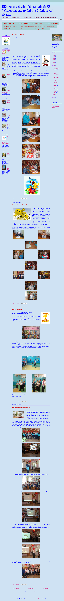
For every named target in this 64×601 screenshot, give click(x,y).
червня (55, 85)
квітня (55, 88)
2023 (54, 55)
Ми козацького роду (18, 34)
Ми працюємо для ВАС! (10, 26)
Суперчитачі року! (49, 26)
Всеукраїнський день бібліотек (21, 407)
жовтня (55, 69)
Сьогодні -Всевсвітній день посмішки (23, 205)
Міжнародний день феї (8, 51)
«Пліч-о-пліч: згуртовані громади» (8, 102)
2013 (54, 97)
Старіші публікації (46, 588)
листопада (56, 68)
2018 (54, 62)
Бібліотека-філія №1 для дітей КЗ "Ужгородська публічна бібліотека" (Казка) (27, 10)
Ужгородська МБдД (56, 104)
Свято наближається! (8, 154)
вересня (55, 82)
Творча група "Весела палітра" (8, 114)
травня (55, 86)
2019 (54, 61)
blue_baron (40, 598)
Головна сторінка (9, 23)
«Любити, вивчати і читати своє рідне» (8, 76)
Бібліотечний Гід (37, 23)
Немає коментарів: (16, 198)
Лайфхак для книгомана (10, 29)
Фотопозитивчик (26, 29)
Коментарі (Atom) (34, 591)
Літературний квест (8, 63)
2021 (54, 58)
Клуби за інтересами (51, 23)
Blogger (49, 598)
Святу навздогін (17, 309)
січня (55, 92)
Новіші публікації (16, 588)
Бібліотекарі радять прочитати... (31, 26)
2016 (54, 65)
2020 (54, 59)
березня (55, 89)
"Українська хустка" (8, 125)
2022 (54, 56)
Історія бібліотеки (23, 23)
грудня (55, 66)
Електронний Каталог (41, 29)
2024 (54, 53)
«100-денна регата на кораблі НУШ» (8, 167)
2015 (54, 94)
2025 (54, 52)
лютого (55, 91)
